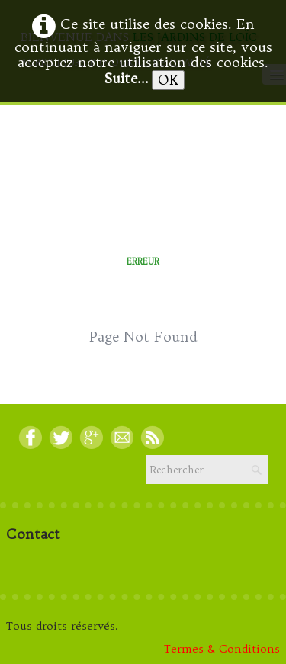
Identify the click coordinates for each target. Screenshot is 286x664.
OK (168, 79)
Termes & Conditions (222, 649)
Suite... (126, 78)
